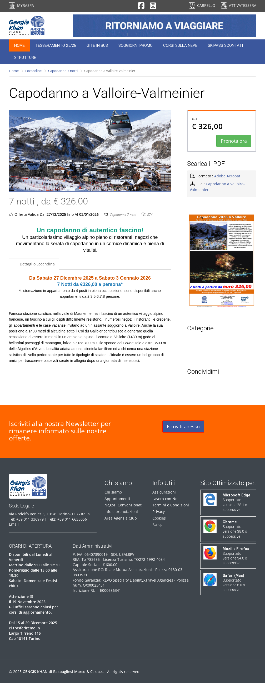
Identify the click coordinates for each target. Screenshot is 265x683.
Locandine (33, 70)
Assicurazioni (164, 492)
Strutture (25, 57)
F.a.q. (157, 524)
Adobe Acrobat (227, 175)
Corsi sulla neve (180, 45)
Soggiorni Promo (135, 45)
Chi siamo (113, 492)
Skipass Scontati (225, 45)
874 (150, 214)
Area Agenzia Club (120, 518)
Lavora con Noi (165, 498)
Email (14, 524)
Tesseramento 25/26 (55, 45)
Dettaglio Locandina (37, 263)
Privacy (158, 511)
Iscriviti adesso (183, 426)
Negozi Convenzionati (123, 504)
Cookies (159, 518)
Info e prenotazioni (121, 511)
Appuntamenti (117, 498)
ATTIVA (238, 5)
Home (19, 45)
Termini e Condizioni (170, 504)
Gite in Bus (97, 45)
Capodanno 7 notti (63, 70)
